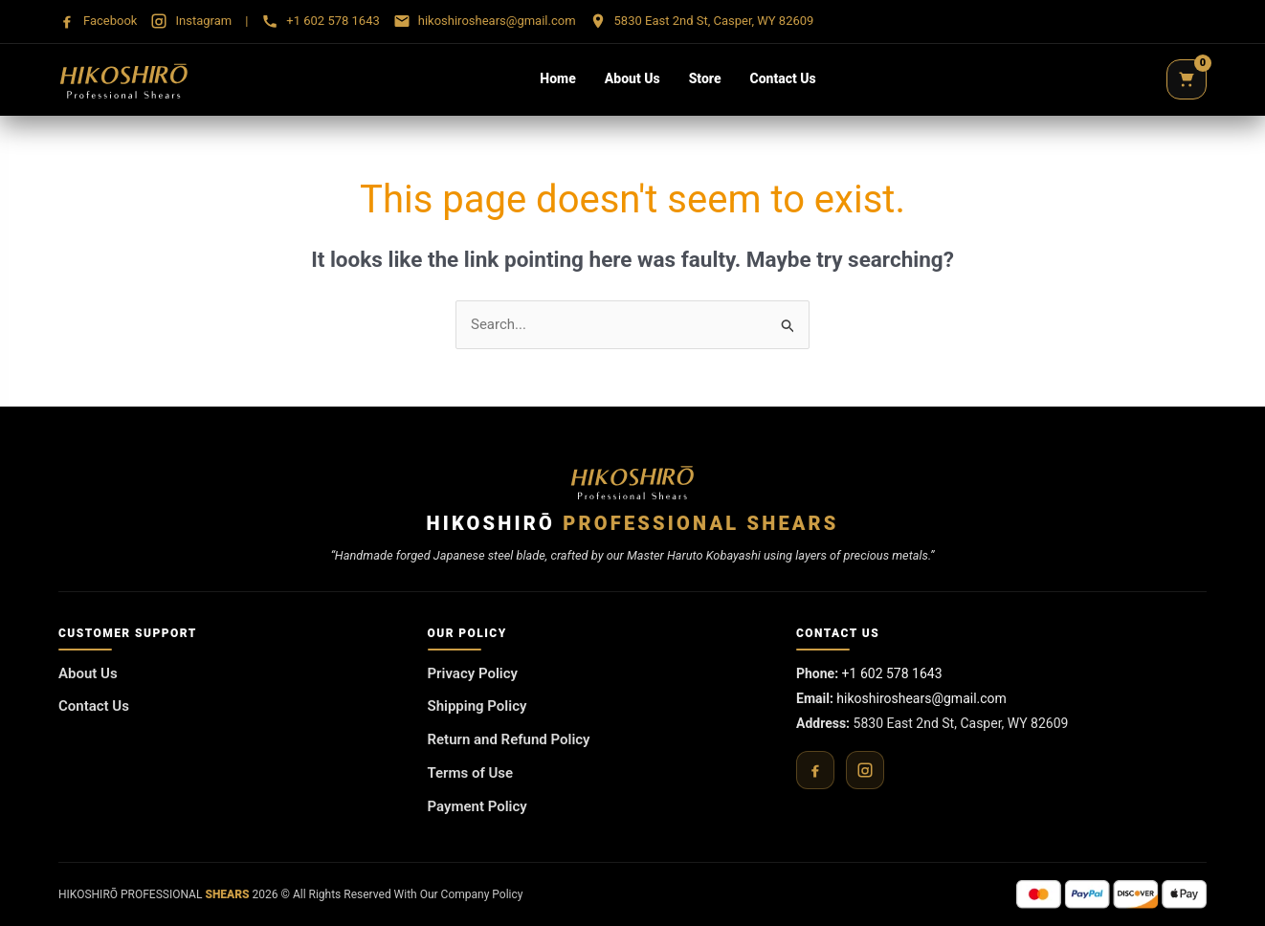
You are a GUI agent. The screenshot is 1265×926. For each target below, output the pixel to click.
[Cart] (1186, 79)
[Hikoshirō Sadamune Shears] (123, 79)
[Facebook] (815, 770)
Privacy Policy (473, 673)
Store (705, 78)
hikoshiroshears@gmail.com (921, 698)
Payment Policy (477, 806)
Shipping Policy (477, 706)
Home (557, 78)
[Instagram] (865, 770)
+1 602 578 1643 (892, 673)
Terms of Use (471, 773)
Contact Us (783, 78)
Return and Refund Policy (509, 739)
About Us (632, 78)
